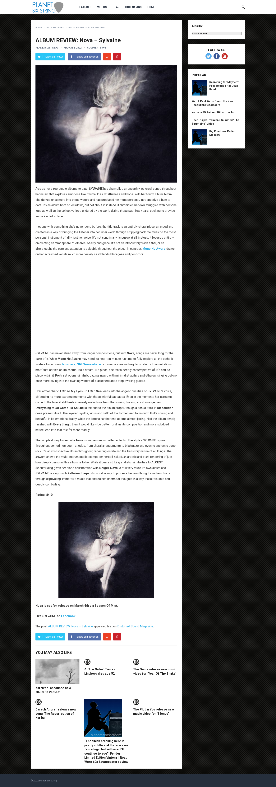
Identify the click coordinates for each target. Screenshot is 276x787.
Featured (84, 7)
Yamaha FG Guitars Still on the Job (213, 112)
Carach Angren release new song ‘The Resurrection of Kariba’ (55, 713)
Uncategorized (55, 27)
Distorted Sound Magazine (135, 626)
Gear (116, 7)
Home (151, 7)
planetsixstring (46, 47)
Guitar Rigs (133, 7)
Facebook (68, 616)
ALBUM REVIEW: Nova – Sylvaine (70, 626)
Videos (102, 7)
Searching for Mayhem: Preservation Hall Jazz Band (224, 86)
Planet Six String (48, 780)
